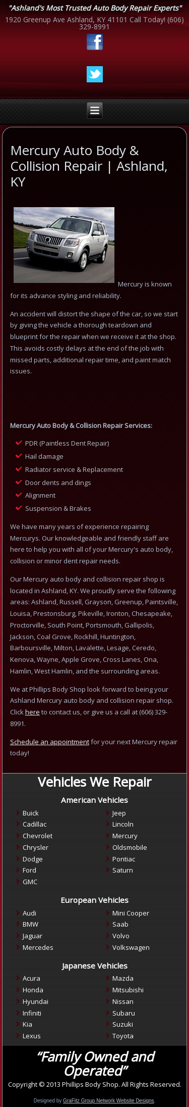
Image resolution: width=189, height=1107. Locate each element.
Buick (31, 812)
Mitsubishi (128, 989)
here (32, 711)
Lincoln (123, 824)
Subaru (123, 1013)
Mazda (123, 978)
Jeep (119, 812)
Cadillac (34, 824)
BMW (30, 924)
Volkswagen (131, 947)
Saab (120, 924)
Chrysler (35, 847)
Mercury (125, 835)
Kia (27, 1024)
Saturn (122, 870)
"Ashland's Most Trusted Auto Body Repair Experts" (94, 8)
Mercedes (38, 947)
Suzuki (122, 1024)
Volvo (121, 935)
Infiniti (32, 1013)
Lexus (32, 1035)
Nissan (123, 1001)
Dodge (33, 858)
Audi (29, 913)
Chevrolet (37, 835)
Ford (29, 870)
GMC (30, 881)
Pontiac (123, 858)
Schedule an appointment (49, 741)
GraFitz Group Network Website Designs (108, 1100)
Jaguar (32, 935)
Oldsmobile (129, 847)
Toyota (123, 1035)
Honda (33, 989)
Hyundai (35, 1001)
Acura (31, 978)
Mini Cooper (130, 913)
